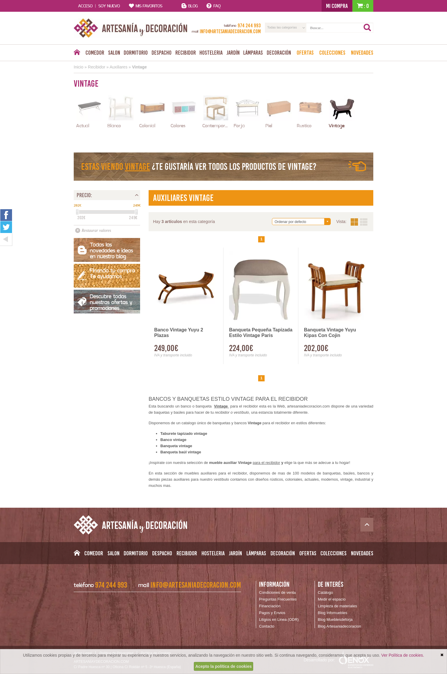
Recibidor (185, 52)
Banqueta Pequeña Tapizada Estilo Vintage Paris (261, 332)
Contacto (266, 626)
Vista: (359, 222)
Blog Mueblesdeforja (335, 619)
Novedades (362, 52)
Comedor (94, 52)
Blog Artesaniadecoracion (339, 626)
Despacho (162, 52)
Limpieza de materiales (337, 606)
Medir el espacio (332, 599)
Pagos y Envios (272, 613)
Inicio (78, 67)
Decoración (279, 52)
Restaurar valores (96, 230)
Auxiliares (118, 67)
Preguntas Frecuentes (278, 599)
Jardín (233, 52)
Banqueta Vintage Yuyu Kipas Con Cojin (330, 332)
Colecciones (332, 52)
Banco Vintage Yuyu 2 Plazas (178, 332)
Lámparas (253, 52)
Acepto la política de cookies (223, 666)
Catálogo (325, 592)
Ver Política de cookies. (402, 655)
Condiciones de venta (277, 592)
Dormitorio (136, 52)
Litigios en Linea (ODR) (279, 619)
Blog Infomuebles (332, 613)
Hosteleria (211, 52)
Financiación (269, 606)
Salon (114, 52)
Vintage (139, 67)
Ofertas (305, 52)
